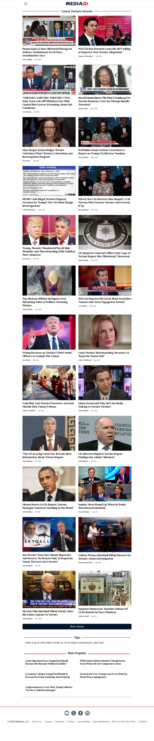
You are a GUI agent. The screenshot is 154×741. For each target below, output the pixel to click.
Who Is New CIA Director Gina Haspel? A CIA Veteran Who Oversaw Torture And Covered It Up (104, 202)
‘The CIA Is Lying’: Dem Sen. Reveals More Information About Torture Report (47, 455)
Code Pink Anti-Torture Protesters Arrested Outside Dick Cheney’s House (48, 405)
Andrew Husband (84, 360)
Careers (48, 721)
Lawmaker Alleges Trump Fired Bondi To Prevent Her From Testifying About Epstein (47, 675)
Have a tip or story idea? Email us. (44, 642)
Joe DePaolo (26, 112)
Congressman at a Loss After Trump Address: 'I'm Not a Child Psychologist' (48, 688)
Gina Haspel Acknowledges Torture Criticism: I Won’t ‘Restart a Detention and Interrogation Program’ (47, 153)
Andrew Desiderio (28, 411)
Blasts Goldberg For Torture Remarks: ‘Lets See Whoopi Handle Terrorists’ (104, 101)
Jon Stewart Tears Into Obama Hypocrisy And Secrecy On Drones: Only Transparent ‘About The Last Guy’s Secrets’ (47, 558)
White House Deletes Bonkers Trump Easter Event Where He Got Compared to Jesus (102, 662)
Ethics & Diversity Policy (124, 721)
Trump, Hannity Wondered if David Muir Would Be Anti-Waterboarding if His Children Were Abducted (48, 251)
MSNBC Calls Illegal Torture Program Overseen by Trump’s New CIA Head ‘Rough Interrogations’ (47, 202)
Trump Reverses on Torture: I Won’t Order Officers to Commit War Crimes (47, 354)
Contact (142, 721)
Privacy (71, 721)
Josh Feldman (83, 157)
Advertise (60, 721)
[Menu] (27, 3)
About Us (36, 721)
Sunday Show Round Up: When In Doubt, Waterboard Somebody (102, 506)
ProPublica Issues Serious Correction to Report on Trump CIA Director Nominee (101, 151)
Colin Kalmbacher (29, 210)
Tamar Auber (83, 109)
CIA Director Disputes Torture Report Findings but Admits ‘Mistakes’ (100, 455)
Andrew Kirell (83, 616)
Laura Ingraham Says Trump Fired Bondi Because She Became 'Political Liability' (46, 662)
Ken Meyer (26, 161)
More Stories (77, 626)
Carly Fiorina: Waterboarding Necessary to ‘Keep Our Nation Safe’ (103, 354)
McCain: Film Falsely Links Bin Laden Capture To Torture (47, 612)
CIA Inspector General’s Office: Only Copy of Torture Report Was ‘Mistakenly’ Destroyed (104, 254)
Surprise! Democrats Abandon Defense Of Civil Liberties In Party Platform (103, 610)
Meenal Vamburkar (85, 563)
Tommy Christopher (85, 56)
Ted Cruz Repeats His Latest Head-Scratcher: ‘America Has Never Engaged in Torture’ (104, 300)
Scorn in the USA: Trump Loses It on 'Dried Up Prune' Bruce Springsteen (103, 675)
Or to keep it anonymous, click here (84, 642)
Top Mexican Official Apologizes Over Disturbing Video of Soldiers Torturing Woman (45, 302)
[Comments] (43, 60)
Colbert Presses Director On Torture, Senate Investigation (104, 556)
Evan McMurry (84, 512)
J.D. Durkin (82, 306)
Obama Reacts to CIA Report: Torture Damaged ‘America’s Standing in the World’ (47, 506)
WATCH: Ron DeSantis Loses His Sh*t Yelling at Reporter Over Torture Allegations (104, 50)
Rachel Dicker (83, 210)
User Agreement (101, 721)
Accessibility (84, 721)
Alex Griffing (27, 60)
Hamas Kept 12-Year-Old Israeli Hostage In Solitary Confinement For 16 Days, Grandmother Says (47, 52)
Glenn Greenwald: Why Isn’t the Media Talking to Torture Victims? (100, 405)
